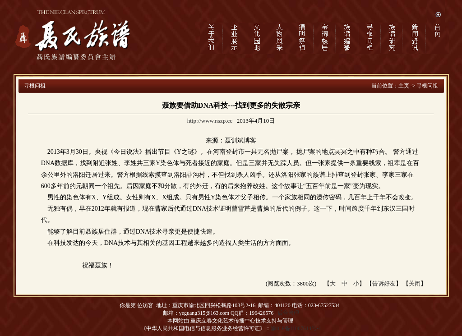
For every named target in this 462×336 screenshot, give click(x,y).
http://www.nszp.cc (209, 120)
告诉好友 (384, 283)
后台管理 (288, 313)
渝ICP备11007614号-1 (296, 328)
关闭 (414, 283)
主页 (403, 86)
